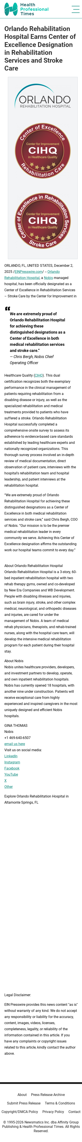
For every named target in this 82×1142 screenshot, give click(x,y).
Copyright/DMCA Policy (20, 1112)
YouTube (11, 774)
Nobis (48, 278)
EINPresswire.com (28, 272)
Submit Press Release (23, 1103)
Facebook (11, 768)
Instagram (12, 762)
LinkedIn (10, 756)
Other (8, 787)
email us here (14, 744)
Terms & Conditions (60, 1103)
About (22, 1095)
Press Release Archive (48, 1095)
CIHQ (39, 375)
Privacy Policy (53, 1112)
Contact (74, 1112)
